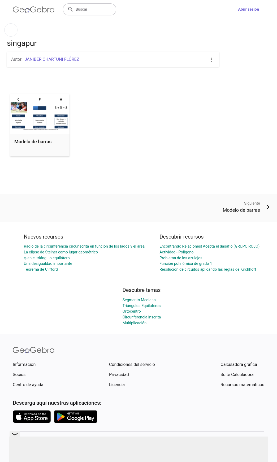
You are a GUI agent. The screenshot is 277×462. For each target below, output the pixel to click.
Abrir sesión (248, 9)
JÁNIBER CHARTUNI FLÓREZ (52, 59)
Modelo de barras (33, 141)
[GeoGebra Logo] (33, 9)
